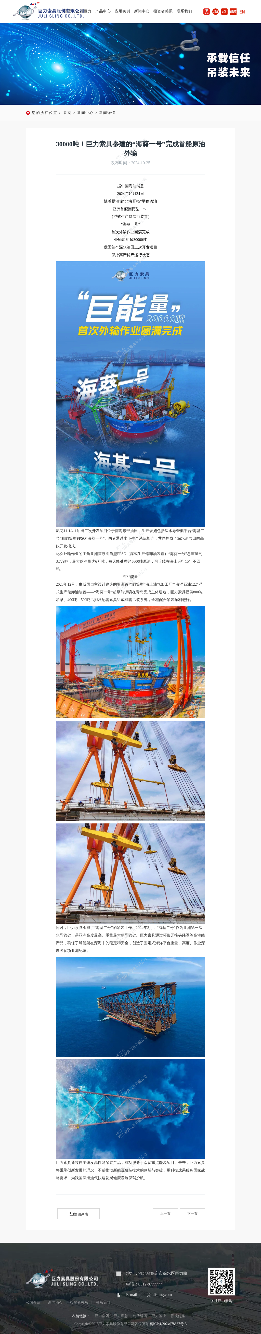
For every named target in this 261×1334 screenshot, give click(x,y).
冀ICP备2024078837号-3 (168, 1324)
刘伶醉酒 (140, 1316)
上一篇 (165, 1213)
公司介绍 (33, 1302)
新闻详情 (107, 113)
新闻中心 (141, 11)
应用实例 (122, 11)
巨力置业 (159, 1316)
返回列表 (78, 1213)
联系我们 (184, 11)
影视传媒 (178, 1316)
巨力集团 (102, 1316)
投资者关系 (163, 11)
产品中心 (103, 11)
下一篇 (192, 1213)
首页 (68, 11)
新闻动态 (55, 1302)
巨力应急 (121, 1316)
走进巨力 (83, 11)
